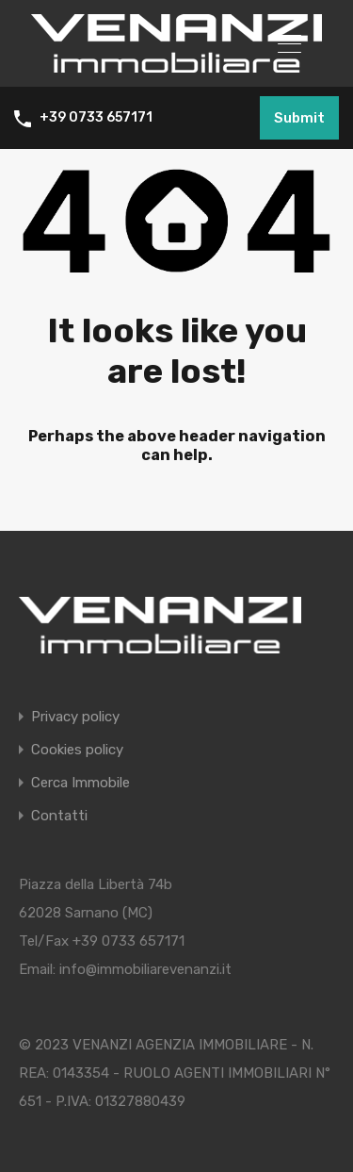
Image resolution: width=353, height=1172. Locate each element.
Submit (299, 117)
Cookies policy (77, 750)
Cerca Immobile (80, 783)
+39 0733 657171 (96, 117)
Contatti (59, 816)
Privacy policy (75, 717)
